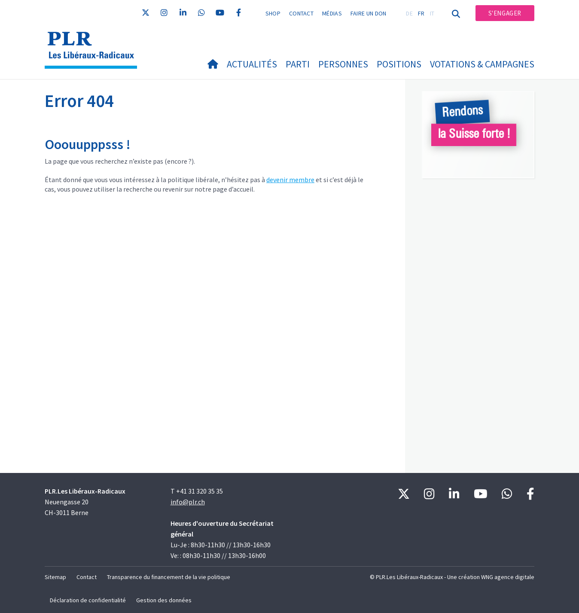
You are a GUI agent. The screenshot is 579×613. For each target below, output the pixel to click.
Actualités (252, 64)
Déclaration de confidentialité (88, 600)
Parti (298, 64)
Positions (399, 64)
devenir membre (290, 179)
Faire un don (368, 13)
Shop (272, 13)
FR (421, 13)
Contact (301, 13)
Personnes (343, 64)
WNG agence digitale (507, 577)
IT (432, 13)
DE (409, 13)
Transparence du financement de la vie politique (168, 577)
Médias (332, 13)
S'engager (504, 13)
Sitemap (55, 577)
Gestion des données (164, 600)
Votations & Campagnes (482, 64)
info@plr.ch (188, 501)
